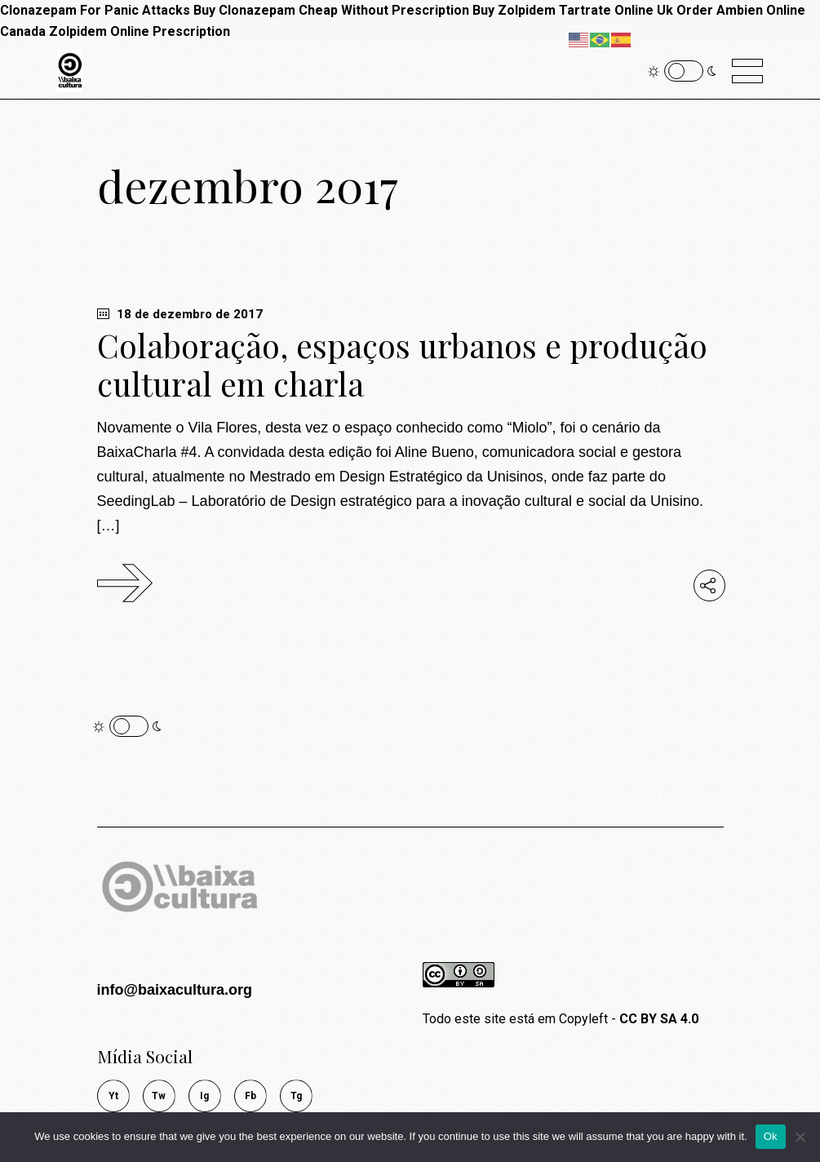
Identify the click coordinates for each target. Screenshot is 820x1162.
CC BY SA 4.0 (658, 1019)
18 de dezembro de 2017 (180, 314)
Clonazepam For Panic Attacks (95, 10)
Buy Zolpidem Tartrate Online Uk (572, 10)
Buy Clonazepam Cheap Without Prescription (331, 10)
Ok (771, 1136)
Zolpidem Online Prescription (139, 31)
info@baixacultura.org (175, 990)
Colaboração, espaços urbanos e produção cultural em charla (402, 364)
